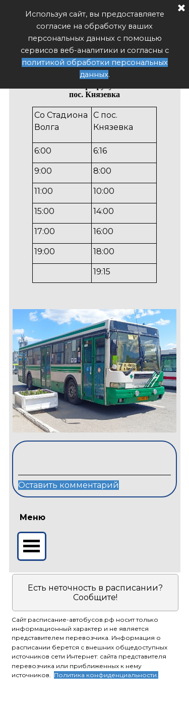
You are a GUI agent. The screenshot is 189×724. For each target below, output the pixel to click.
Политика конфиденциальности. (106, 675)
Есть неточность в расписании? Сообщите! (95, 592)
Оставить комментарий (68, 485)
